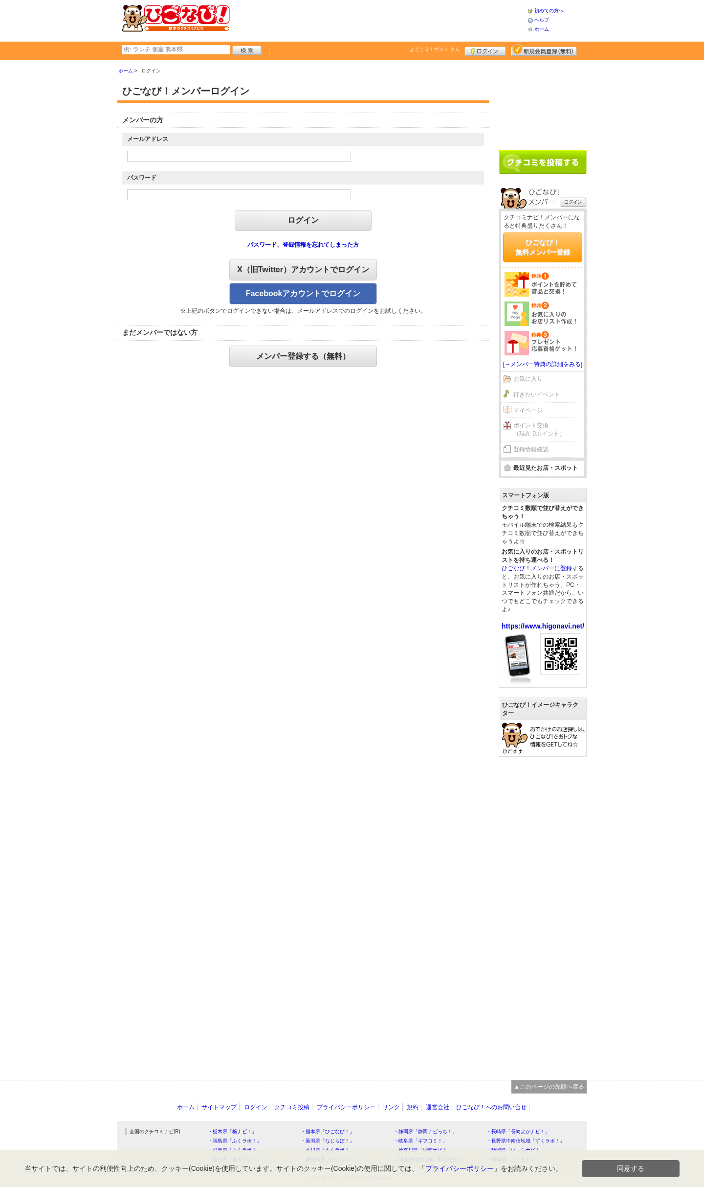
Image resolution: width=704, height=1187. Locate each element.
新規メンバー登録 (544, 50)
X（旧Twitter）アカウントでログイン (303, 269)
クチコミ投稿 (291, 1107)
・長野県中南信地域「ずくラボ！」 (525, 1140)
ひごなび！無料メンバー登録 (542, 247)
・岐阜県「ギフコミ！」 (420, 1140)
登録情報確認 (531, 449)
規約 (412, 1107)
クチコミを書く (543, 162)
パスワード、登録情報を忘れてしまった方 (303, 244)
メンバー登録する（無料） (303, 356)
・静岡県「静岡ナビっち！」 (425, 1131)
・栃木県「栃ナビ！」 (232, 1131)
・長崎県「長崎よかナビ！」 (518, 1131)
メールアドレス (147, 139)
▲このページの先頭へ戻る (549, 1086)
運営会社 (437, 1107)
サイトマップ (219, 1107)
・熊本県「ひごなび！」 (327, 1131)
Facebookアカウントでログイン (303, 293)
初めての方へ (549, 10)
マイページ (528, 410)
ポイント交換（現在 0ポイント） (539, 429)
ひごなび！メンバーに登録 (537, 568)
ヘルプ (541, 20)
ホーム (541, 29)
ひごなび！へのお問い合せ (491, 1107)
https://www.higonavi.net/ (543, 626)
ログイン (485, 50)
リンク (391, 1107)
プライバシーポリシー (346, 1107)
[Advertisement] (378, 19)
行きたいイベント (536, 394)
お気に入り (528, 378)
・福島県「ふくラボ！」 (235, 1140)
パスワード (141, 177)
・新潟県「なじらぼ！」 (327, 1140)
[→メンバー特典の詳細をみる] (543, 364)
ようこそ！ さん (435, 49)
